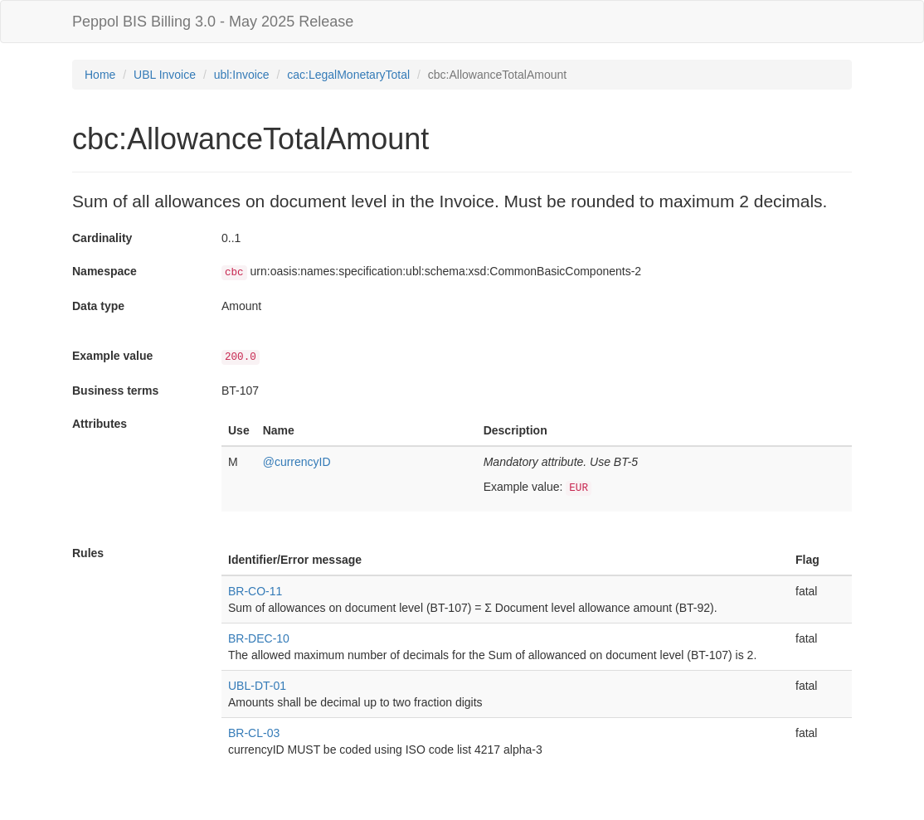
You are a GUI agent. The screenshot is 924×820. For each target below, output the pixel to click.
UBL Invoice (165, 74)
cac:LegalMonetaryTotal (348, 74)
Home (100, 74)
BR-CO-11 (255, 591)
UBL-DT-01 (257, 685)
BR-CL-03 (254, 733)
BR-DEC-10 (258, 638)
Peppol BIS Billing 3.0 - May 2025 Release (212, 21)
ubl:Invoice (242, 74)
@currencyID (297, 461)
